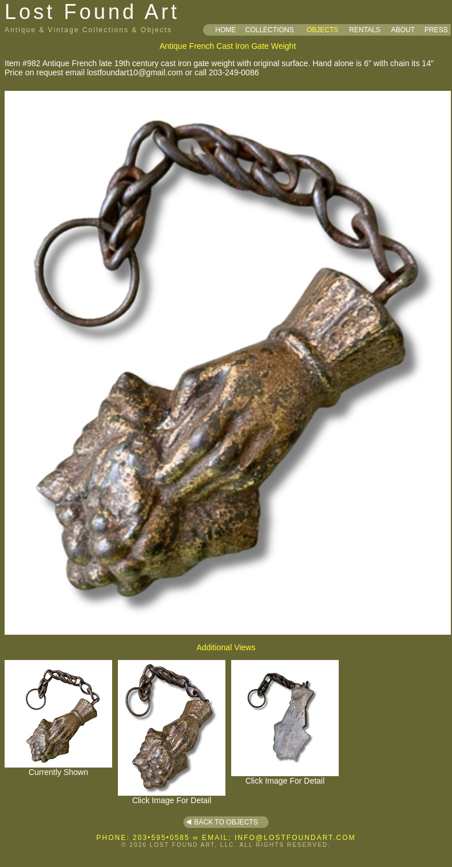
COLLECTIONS (269, 30)
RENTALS (364, 30)
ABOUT (403, 30)
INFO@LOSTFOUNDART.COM (295, 838)
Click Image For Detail (171, 796)
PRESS (436, 30)
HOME (225, 30)
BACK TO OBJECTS (226, 822)
